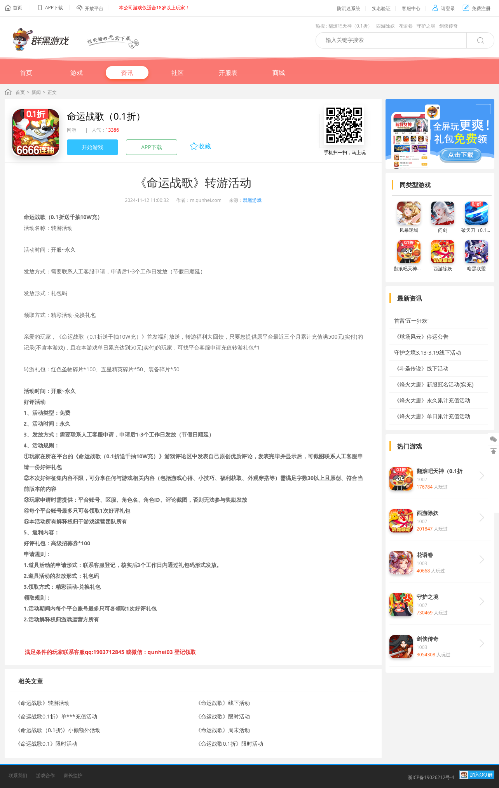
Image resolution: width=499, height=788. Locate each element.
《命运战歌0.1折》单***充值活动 (56, 716)
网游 (71, 130)
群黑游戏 (252, 200)
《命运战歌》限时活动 (222, 716)
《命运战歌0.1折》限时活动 (229, 743)
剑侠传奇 (448, 26)
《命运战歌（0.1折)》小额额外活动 (58, 730)
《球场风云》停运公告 (421, 336)
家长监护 (73, 775)
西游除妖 (385, 26)
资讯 (127, 72)
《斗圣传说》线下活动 (421, 368)
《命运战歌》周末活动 (222, 730)
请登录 (443, 8)
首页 (17, 7)
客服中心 (411, 8)
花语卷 (406, 26)
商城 (278, 72)
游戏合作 (45, 775)
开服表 (228, 72)
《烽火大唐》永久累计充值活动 (432, 400)
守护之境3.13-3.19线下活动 (427, 352)
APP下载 (151, 147)
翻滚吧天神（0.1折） (350, 26)
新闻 (36, 92)
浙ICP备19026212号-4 (431, 777)
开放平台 (94, 8)
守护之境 (426, 26)
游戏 (76, 72)
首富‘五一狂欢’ (411, 320)
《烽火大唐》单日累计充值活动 (432, 416)
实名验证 (381, 8)
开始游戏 (92, 147)
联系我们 (18, 775)
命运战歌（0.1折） (106, 116)
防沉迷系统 (348, 8)
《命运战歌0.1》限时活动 (46, 743)
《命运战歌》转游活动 (42, 702)
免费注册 (476, 8)
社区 (177, 72)
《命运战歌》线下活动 (222, 702)
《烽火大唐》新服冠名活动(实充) (433, 384)
